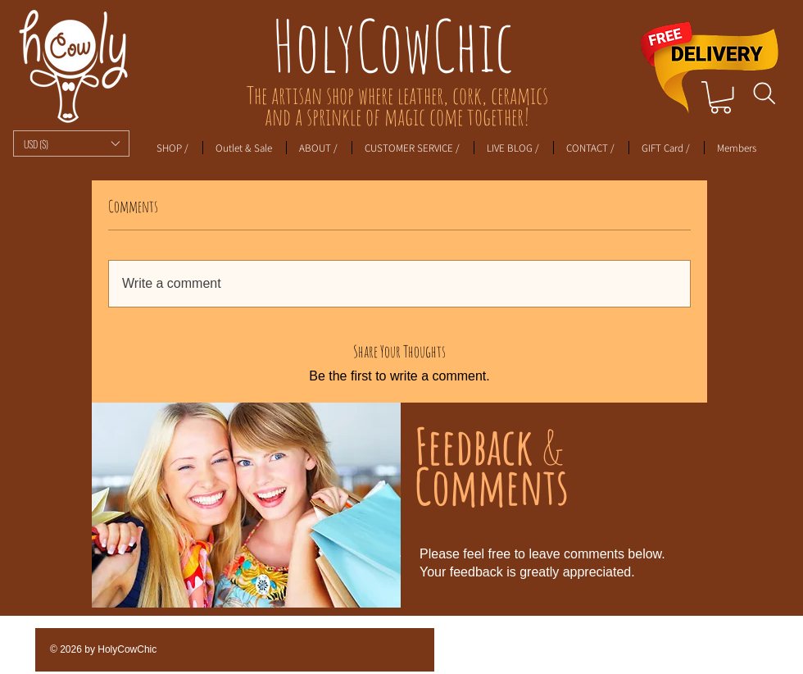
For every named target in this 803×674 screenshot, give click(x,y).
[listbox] (71, 143)
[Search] (764, 93)
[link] (720, 97)
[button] (71, 143)
